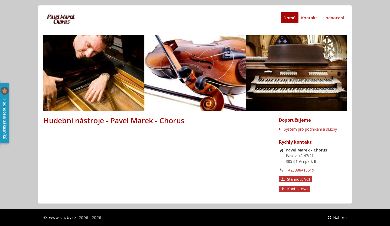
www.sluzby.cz (62, 217)
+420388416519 (300, 170)
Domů (290, 17)
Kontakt (309, 17)
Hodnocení (333, 17)
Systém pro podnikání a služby (310, 129)
